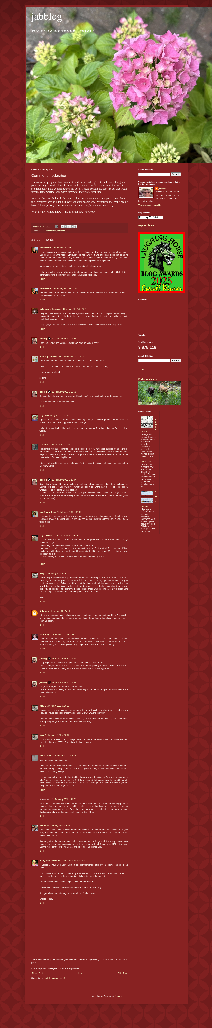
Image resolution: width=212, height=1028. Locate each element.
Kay (41, 415)
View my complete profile (149, 205)
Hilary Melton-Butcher (50, 860)
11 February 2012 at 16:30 (64, 756)
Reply (42, 279)
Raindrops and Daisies (50, 356)
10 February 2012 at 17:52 (74, 309)
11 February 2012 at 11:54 (64, 682)
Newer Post (37, 973)
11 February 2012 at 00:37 (57, 573)
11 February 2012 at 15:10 (57, 735)
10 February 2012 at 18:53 (64, 392)
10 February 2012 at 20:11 (61, 444)
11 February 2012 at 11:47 (64, 658)
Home (80, 973)
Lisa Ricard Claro (48, 512)
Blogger (118, 996)
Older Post (122, 973)
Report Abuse (146, 225)
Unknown (44, 611)
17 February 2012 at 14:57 (74, 860)
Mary (42, 573)
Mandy (43, 826)
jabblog (46, 16)
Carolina (44, 444)
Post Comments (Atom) (54, 978)
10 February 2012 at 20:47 (64, 480)
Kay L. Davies (46, 535)
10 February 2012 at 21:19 (69, 512)
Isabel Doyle (45, 756)
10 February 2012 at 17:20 (64, 288)
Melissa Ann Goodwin (50, 309)
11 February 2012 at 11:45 (62, 635)
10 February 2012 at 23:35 (66, 535)
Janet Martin (46, 248)
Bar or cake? (146, 462)
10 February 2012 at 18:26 (64, 339)
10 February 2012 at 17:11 (64, 248)
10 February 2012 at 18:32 (74, 356)
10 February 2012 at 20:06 (56, 415)
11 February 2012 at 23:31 (64, 799)
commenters (62, 231)
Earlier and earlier (148, 379)
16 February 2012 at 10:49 (59, 826)
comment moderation (47, 231)
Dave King (45, 635)
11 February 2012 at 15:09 (57, 706)
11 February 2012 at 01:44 (62, 611)
